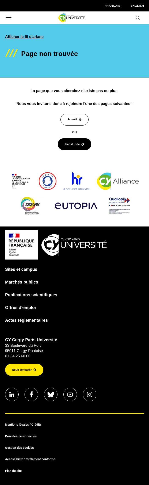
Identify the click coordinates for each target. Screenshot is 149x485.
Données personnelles (21, 436)
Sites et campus (21, 269)
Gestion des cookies (19, 447)
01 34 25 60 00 (17, 356)
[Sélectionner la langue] (112, 5)
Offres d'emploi (20, 307)
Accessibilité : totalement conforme (30, 459)
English (137, 5)
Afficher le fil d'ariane (24, 37)
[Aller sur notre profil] (12, 394)
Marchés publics (21, 282)
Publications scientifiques (31, 294)
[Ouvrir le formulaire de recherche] (137, 17)
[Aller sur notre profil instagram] (89, 394)
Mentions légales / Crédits (23, 424)
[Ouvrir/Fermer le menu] (8, 17)
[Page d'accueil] (71, 17)
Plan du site (13, 470)
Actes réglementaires (26, 320)
